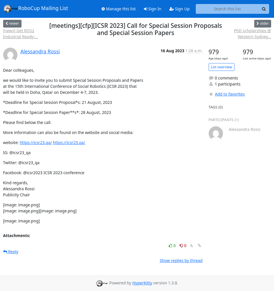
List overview (221, 67)
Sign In (152, 8)
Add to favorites (227, 94)
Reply (11, 251)
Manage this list (118, 8)
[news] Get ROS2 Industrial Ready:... (20, 33)
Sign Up (179, 8)
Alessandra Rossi (40, 51)
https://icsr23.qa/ (36, 142)
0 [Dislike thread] (183, 245)
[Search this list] (227, 9)
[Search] (264, 9)
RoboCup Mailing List (35, 8)
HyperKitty (142, 283)
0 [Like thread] (173, 245)
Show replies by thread (181, 260)
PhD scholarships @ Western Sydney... (252, 33)
